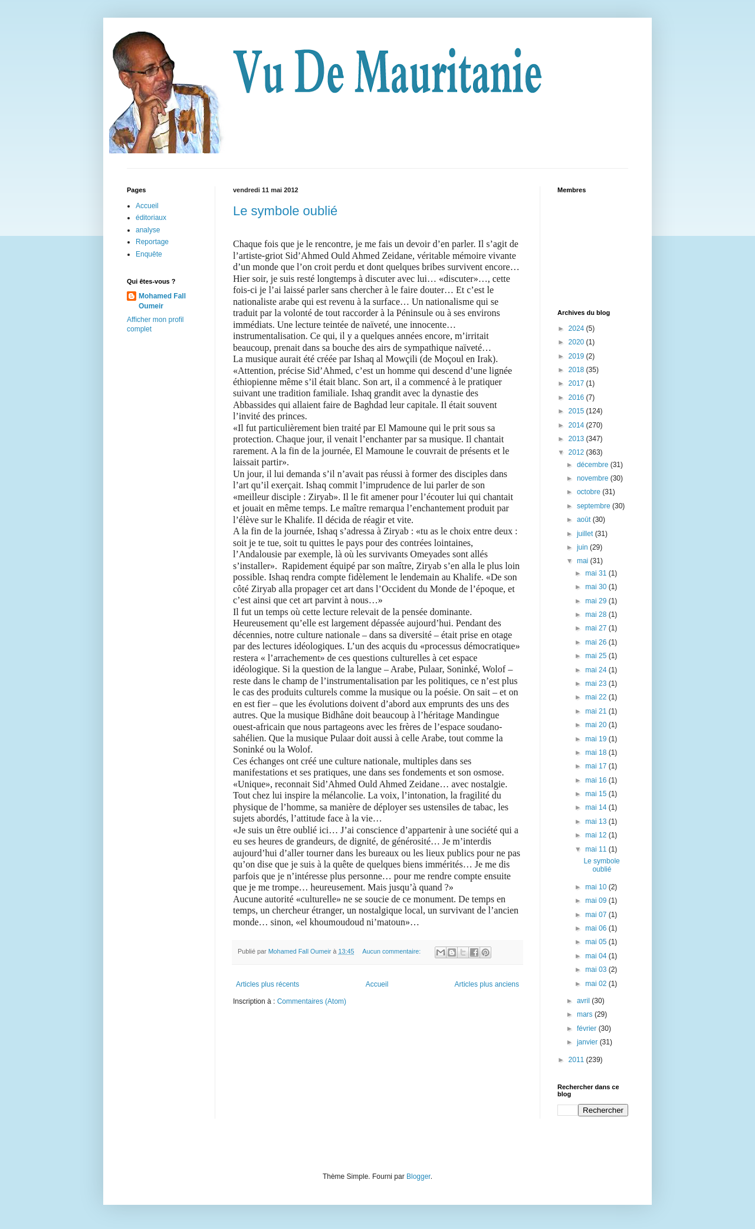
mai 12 (596, 835)
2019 (577, 356)
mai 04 (596, 956)
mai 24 (596, 670)
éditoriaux (151, 217)
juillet (586, 534)
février (588, 1028)
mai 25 (596, 656)
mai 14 (596, 807)
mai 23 (596, 683)
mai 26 (596, 642)
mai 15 (596, 794)
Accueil (377, 984)
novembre (593, 478)
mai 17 (596, 766)
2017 (577, 383)
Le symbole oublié (285, 210)
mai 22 (596, 697)
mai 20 (596, 725)
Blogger (418, 1176)
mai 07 (596, 915)
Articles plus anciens (487, 984)
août (585, 519)
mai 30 (596, 587)
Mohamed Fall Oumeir (162, 301)
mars (586, 1014)
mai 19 (596, 739)
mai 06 (596, 928)
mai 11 (596, 849)
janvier (588, 1042)
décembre (593, 465)
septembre (594, 506)
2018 (577, 370)
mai (583, 561)
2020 (577, 342)
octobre (589, 492)
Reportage (152, 242)
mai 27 (596, 628)
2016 (577, 397)
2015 (577, 411)
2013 (577, 439)
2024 (577, 328)
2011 (577, 1060)
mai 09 (596, 900)
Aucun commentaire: (392, 951)
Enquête (149, 254)
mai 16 (596, 780)
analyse (148, 230)
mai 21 (596, 711)
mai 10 (596, 887)
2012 (577, 452)
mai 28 (596, 614)
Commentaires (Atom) (311, 1001)
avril (584, 1001)
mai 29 (596, 601)
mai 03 (596, 969)
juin (583, 547)
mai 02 (596, 984)
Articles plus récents (267, 984)
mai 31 (596, 573)
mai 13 (596, 821)
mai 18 (596, 752)
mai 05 (596, 942)
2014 (577, 425)
